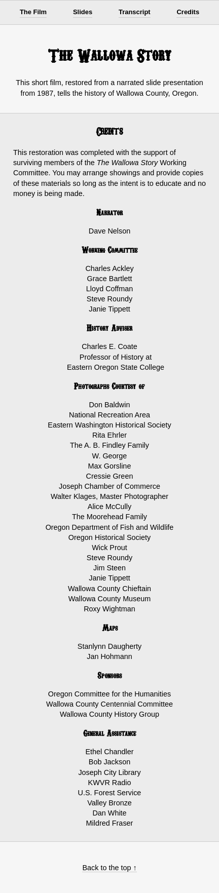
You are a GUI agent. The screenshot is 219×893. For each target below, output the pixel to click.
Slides (82, 12)
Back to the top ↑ (109, 868)
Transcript (135, 12)
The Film (33, 12)
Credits (187, 12)
